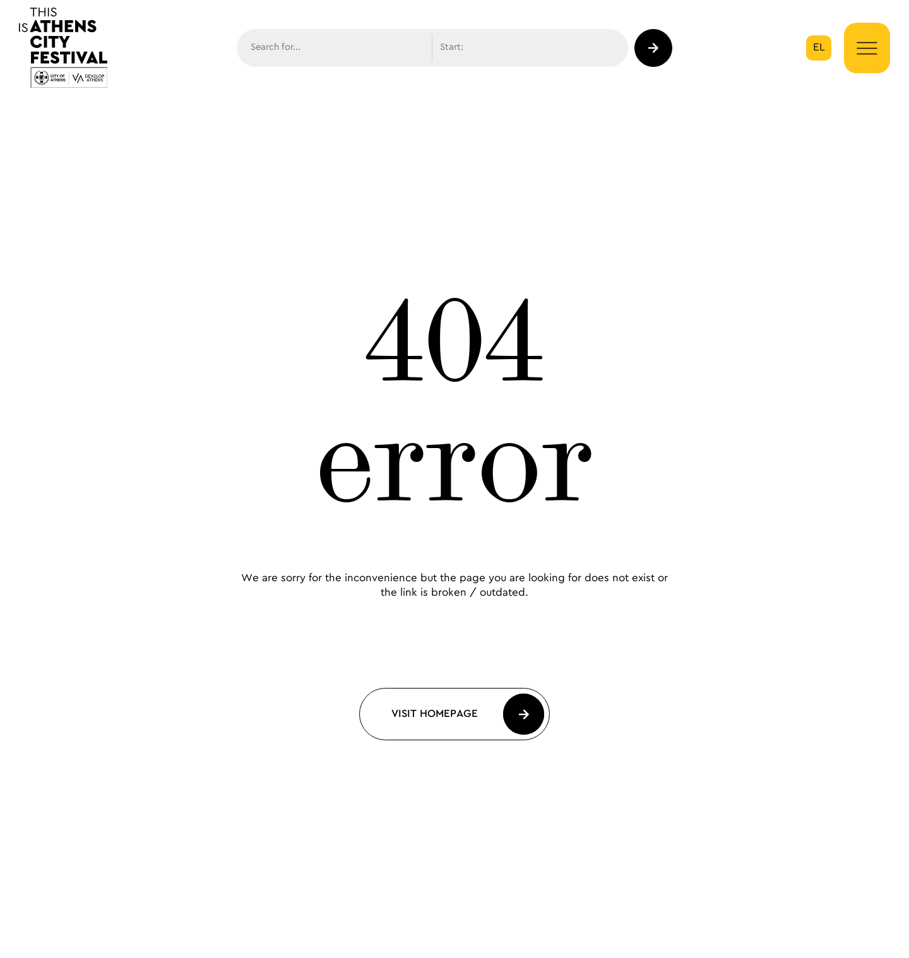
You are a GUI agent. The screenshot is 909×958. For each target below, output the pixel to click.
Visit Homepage (434, 714)
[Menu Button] (867, 49)
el (819, 47)
